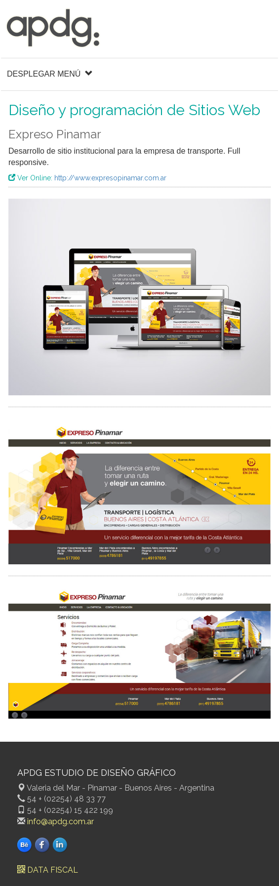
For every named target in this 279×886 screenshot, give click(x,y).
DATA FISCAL (47, 870)
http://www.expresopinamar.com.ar (110, 178)
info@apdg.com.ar (60, 821)
